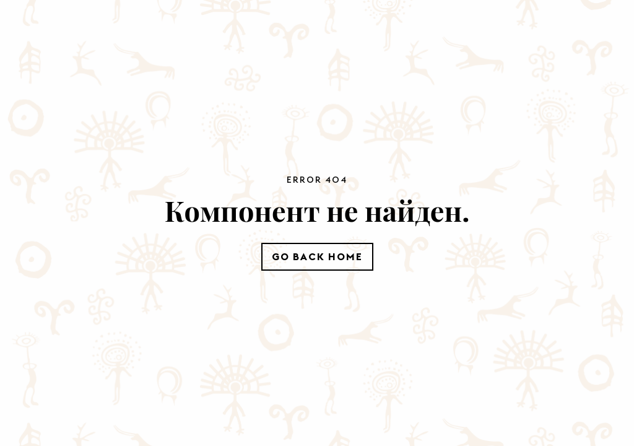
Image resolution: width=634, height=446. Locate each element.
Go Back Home (317, 256)
